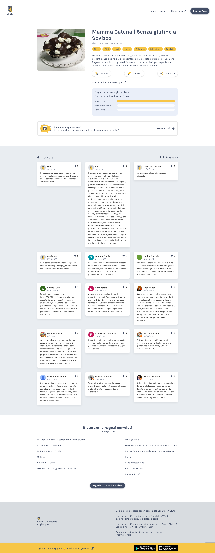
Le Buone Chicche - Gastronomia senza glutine (61, 439)
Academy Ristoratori (143, 526)
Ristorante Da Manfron (49, 445)
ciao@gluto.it (151, 518)
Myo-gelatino (132, 439)
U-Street (41, 457)
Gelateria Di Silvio (46, 462)
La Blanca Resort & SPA (49, 451)
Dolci (116, 49)
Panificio (170, 49)
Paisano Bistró (132, 474)
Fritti (107, 49)
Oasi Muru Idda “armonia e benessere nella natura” (151, 445)
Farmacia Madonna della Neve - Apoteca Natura (149, 451)
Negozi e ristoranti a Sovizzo (107, 485)
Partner (128, 518)
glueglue (44, 524)
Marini (128, 457)
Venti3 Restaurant (134, 462)
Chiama (101, 73)
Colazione (140, 49)
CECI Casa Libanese (135, 468)
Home (153, 11)
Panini (127, 49)
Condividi (167, 73)
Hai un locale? (178, 11)
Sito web (134, 73)
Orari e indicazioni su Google (109, 82)
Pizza (96, 49)
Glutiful (134, 532)
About (163, 11)
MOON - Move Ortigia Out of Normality (56, 468)
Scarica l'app (200, 11)
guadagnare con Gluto (163, 510)
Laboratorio (155, 49)
